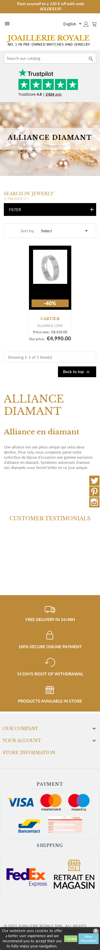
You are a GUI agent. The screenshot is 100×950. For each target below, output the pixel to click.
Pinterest (94, 491)
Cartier (50, 318)
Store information (29, 752)
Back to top (77, 372)
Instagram (94, 502)
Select (65, 231)
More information (89, 938)
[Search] (50, 58)
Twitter (94, 481)
